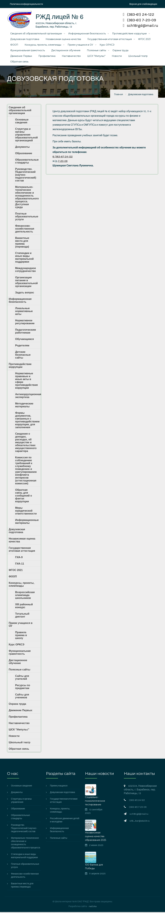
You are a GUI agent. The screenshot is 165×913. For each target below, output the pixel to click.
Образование (23, 154)
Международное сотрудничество (25, 270)
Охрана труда (120, 51)
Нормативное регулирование (25, 323)
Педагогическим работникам (25, 332)
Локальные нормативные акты (24, 312)
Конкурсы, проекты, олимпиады (43, 45)
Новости (117, 56)
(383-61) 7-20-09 (139, 20)
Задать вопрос (24, 293)
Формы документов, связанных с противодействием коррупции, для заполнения (27, 420)
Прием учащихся (58, 786)
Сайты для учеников (22, 697)
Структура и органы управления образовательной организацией (26, 135)
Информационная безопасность (87, 34)
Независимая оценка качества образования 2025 (95, 837)
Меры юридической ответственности (26, 511)
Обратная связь (19, 62)
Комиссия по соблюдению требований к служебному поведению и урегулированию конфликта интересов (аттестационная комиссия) (26, 471)
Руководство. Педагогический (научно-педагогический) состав (25, 175)
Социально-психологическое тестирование (95, 802)
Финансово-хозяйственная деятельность (24, 229)
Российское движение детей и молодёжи (64, 821)
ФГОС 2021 (144, 40)
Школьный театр (138, 56)
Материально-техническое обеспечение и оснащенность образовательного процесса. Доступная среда (27, 197)
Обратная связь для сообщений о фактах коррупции (23, 496)
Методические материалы (24, 406)
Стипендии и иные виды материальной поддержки (24, 258)
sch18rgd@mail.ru (140, 25)
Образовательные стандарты (27, 162)
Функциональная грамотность (27, 51)
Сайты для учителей (22, 678)
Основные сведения (22, 122)
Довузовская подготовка (24, 40)
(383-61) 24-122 (138, 14)
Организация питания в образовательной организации (26, 282)
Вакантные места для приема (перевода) (22, 243)
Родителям (22, 346)
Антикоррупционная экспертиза (28, 396)
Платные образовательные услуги (26, 217)
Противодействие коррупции (129, 34)
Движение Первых (21, 56)
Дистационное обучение (65, 51)
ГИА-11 (19, 564)
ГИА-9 (19, 558)
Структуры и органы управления (21, 801)
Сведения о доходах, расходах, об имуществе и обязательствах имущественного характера (26, 443)
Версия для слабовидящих (143, 4)
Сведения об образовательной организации (36, 34)
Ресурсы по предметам (22, 687)
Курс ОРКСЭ (107, 45)
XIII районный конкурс (24, 606)
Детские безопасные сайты (23, 355)
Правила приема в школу (21, 636)
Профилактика (46, 56)
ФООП (14, 45)
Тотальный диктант (22, 616)
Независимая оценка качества (63, 40)
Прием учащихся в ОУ (80, 45)
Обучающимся (24, 340)
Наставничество (71, 56)
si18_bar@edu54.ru (139, 821)
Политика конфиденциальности (26, 4)
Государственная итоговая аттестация (109, 40)
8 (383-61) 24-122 (63, 157)
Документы (22, 147)
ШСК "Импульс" (96, 56)
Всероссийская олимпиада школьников (25, 596)
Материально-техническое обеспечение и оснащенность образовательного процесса (25, 844)
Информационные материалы (27, 522)
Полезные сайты (96, 51)
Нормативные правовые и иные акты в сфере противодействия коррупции (26, 381)
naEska (93, 907)
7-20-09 (62, 161)
